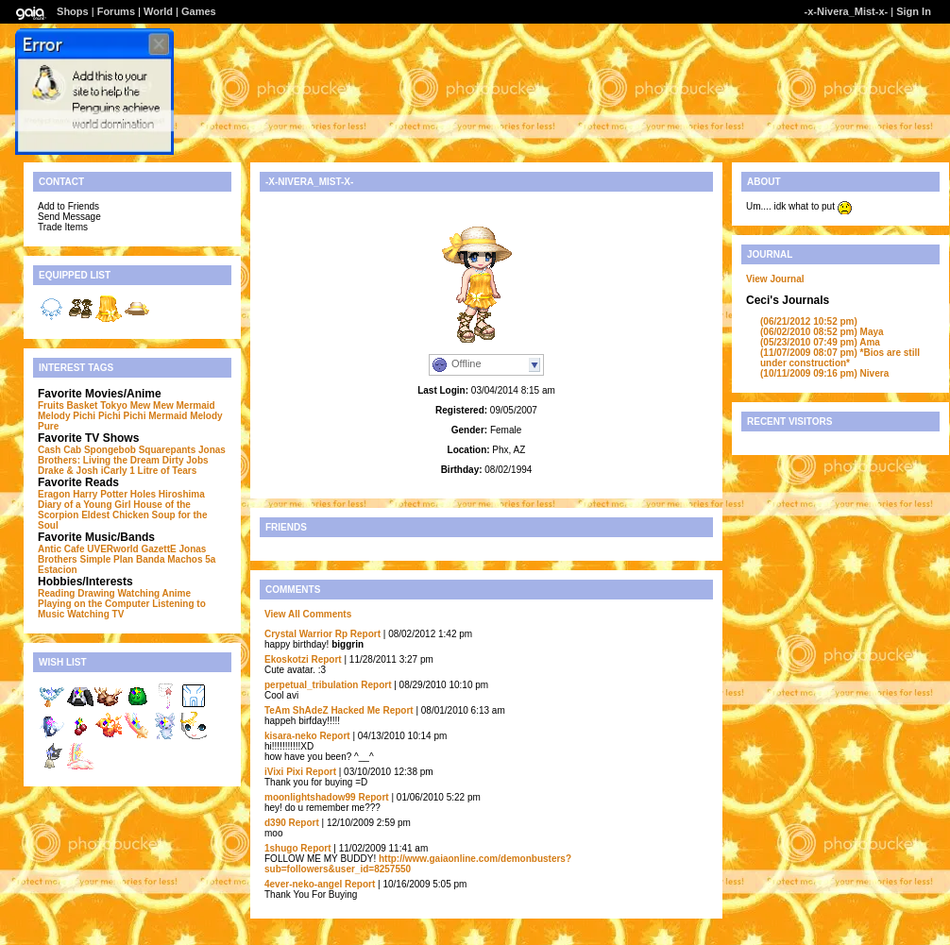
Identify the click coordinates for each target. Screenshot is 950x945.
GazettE (158, 549)
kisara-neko (290, 736)
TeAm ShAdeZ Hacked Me (322, 710)
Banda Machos (169, 559)
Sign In (913, 11)
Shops (73, 11)
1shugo (281, 848)
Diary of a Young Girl (84, 504)
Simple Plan (106, 559)
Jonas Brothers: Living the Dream (132, 455)
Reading (56, 593)
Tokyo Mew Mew (137, 405)
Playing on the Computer (93, 604)
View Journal (775, 279)
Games (198, 11)
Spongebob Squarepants (139, 450)
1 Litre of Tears (162, 470)
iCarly (114, 470)
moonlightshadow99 (310, 797)
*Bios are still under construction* (840, 357)
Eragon (54, 494)
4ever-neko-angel (303, 884)
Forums (116, 11)
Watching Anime (154, 593)
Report (365, 634)
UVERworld (112, 549)
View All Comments (307, 614)
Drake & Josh (68, 470)
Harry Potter (100, 494)
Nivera (824, 373)
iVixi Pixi (283, 772)
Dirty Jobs (185, 460)
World (158, 11)
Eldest (95, 515)
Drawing (95, 593)
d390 (275, 823)
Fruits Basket (67, 405)
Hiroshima (182, 494)
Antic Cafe (61, 549)
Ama (820, 342)
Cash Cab (59, 450)
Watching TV (95, 614)
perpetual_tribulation (311, 685)
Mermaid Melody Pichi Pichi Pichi (126, 410)
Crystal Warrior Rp (306, 634)
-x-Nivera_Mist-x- (847, 11)
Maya (822, 332)
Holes (143, 494)
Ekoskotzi (286, 659)
